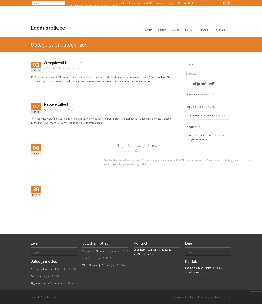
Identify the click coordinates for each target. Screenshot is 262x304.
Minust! (148, 32)
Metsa (176, 32)
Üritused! (203, 32)
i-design (208, 297)
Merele (188, 32)
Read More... (41, 91)
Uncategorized (80, 68)
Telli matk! (220, 32)
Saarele (162, 32)
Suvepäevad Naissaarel (86, 5)
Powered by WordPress (184, 297)
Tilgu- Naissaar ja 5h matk (87, 16)
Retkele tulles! (81, 11)
